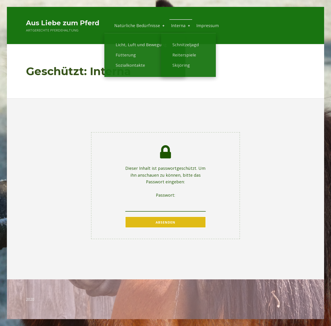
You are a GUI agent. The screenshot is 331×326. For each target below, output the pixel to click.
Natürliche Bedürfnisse (139, 25)
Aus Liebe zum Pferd (62, 23)
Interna (181, 25)
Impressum (207, 25)
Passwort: (165, 202)
